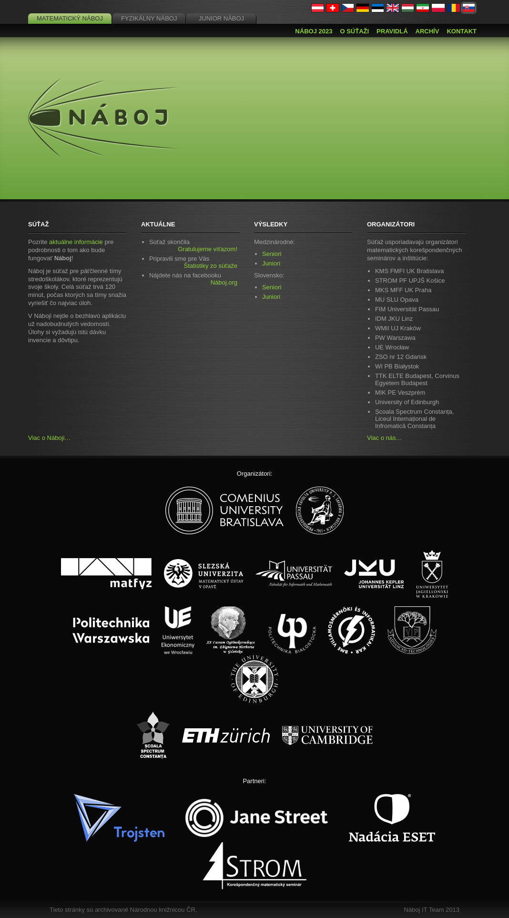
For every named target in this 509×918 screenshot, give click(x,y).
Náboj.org (224, 282)
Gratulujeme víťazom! (207, 249)
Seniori (271, 253)
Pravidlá (392, 31)
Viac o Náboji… (49, 437)
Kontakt (462, 31)
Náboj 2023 (313, 31)
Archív (427, 31)
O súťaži (354, 31)
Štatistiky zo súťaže (210, 265)
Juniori (271, 263)
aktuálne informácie (76, 241)
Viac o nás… (384, 437)
